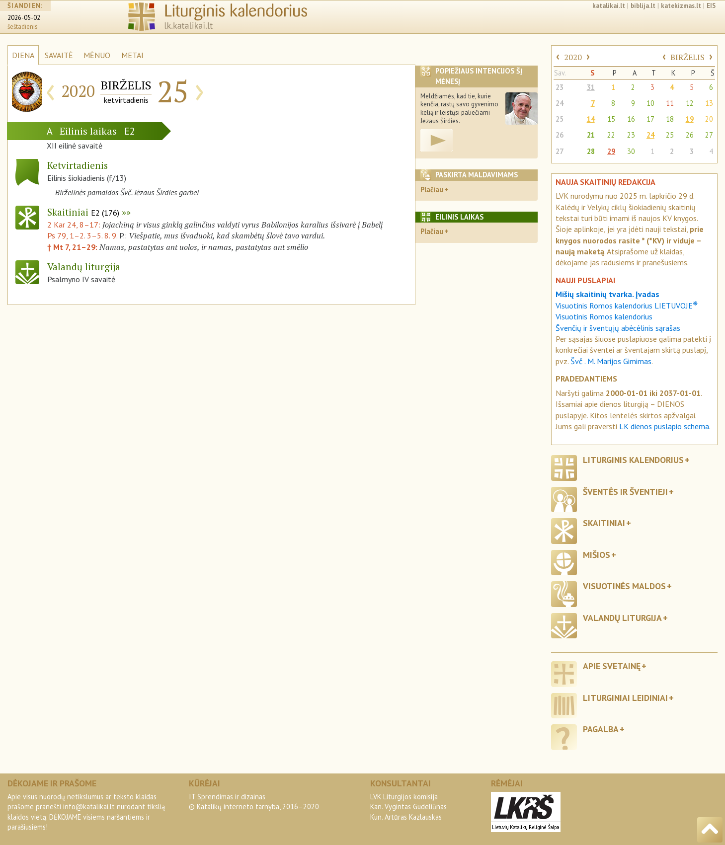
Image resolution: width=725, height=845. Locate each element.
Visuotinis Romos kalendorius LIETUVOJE (627, 305)
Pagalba (601, 729)
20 (709, 119)
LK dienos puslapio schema (664, 426)
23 (560, 87)
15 (611, 119)
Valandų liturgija (622, 617)
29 (611, 151)
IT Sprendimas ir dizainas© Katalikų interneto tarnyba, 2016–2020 (254, 801)
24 (560, 103)
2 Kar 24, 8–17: (74, 225)
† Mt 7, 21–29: (73, 247)
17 (650, 119)
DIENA (23, 55)
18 (670, 119)
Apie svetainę (612, 666)
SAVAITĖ (59, 55)
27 (709, 135)
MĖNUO (96, 55)
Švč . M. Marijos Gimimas (610, 361)
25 (560, 119)
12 (690, 103)
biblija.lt (643, 5)
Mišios (596, 554)
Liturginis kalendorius (633, 459)
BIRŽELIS (687, 57)
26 (560, 135)
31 (591, 87)
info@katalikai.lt (89, 806)
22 (611, 135)
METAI (132, 55)
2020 (573, 57)
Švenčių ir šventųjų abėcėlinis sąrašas (618, 328)
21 (591, 135)
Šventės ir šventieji (625, 491)
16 (631, 119)
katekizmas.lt (681, 5)
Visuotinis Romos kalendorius (604, 316)
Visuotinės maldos (624, 586)
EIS (711, 5)
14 (591, 119)
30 (631, 151)
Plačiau (431, 189)
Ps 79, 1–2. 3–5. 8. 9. (82, 235)
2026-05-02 (23, 17)
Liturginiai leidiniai (625, 697)
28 (591, 151)
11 (670, 103)
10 (650, 103)
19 (690, 119)
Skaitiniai (83, 212)
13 (709, 103)
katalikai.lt (608, 5)
